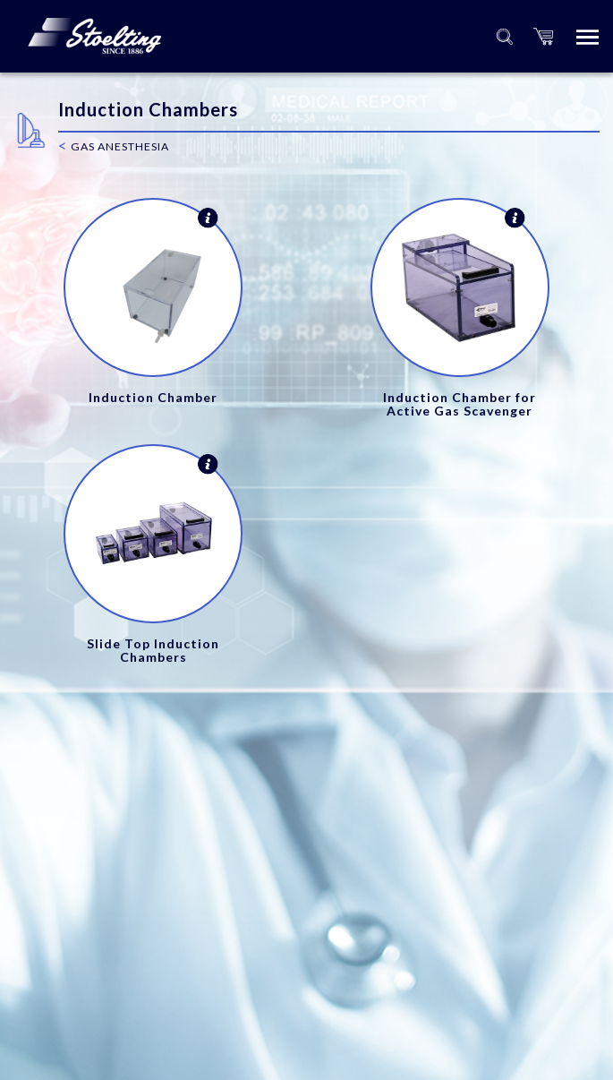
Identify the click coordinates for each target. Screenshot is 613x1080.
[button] (543, 36)
